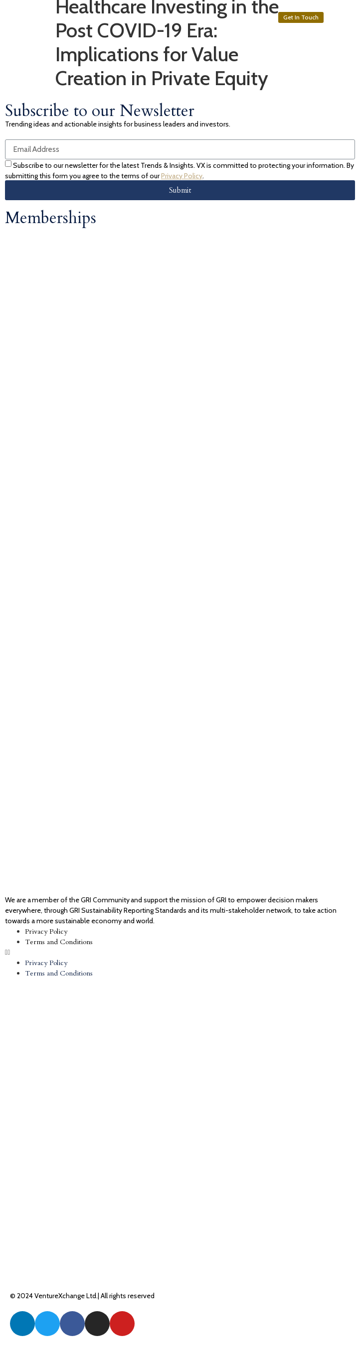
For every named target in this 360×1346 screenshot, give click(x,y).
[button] (301, 17)
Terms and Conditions (59, 942)
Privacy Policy (181, 175)
